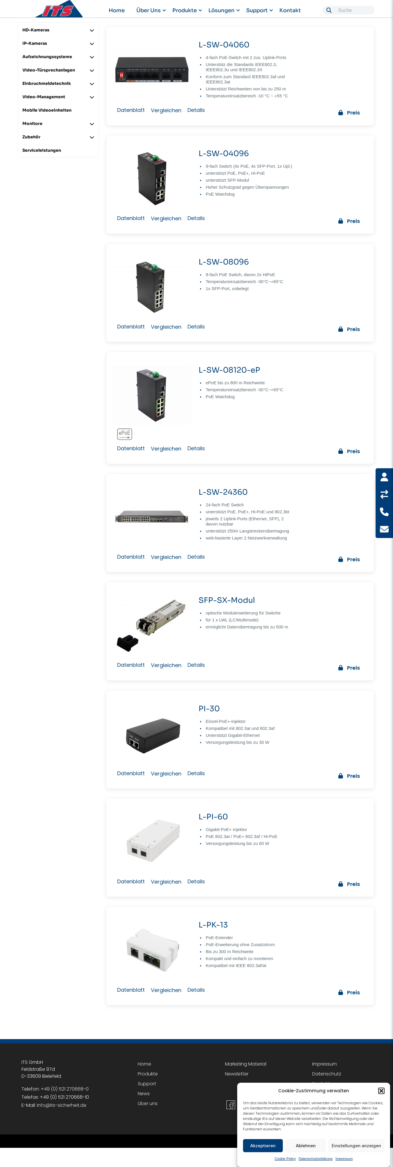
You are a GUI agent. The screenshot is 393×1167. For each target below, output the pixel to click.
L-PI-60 (213, 816)
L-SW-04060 (223, 45)
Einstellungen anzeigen (356, 1147)
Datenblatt (131, 110)
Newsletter (237, 1072)
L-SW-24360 (222, 491)
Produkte (184, 10)
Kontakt (290, 10)
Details (196, 110)
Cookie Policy (285, 1161)
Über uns (148, 10)
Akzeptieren (263, 1147)
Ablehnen (306, 1147)
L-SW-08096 (223, 262)
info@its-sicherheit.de (61, 1104)
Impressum (344, 1161)
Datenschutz (326, 1072)
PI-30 (208, 708)
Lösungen (221, 10)
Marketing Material (245, 1062)
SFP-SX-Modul (226, 600)
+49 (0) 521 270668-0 (65, 1087)
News (144, 1092)
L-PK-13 (213, 924)
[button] (381, 1093)
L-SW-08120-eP (229, 370)
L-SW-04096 (223, 153)
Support (257, 10)
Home (117, 10)
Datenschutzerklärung (316, 1161)
